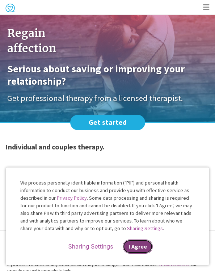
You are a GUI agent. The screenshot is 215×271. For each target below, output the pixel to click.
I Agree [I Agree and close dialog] (137, 246)
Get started (108, 122)
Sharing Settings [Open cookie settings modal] (90, 246)
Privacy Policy (72, 198)
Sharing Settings (145, 228)
